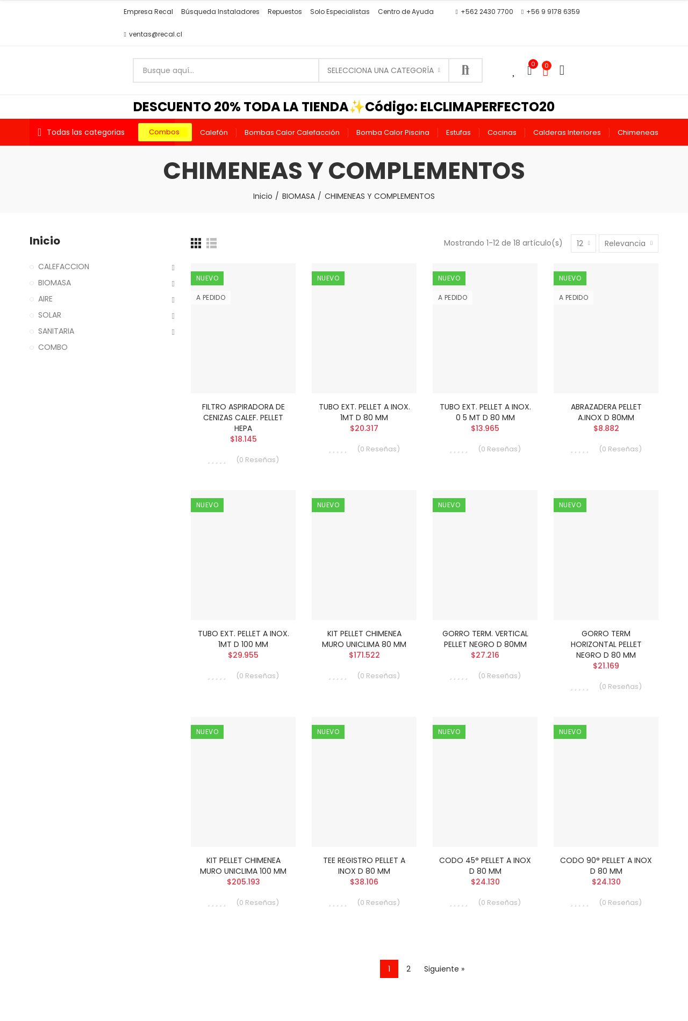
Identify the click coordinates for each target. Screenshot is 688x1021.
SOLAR (49, 315)
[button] (148, 12)
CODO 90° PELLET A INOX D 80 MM (606, 865)
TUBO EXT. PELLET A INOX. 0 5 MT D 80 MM (485, 412)
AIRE (45, 298)
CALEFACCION (63, 266)
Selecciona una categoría (380, 70)
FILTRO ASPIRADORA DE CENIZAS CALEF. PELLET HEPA (243, 417)
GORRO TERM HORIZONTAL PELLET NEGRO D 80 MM (606, 644)
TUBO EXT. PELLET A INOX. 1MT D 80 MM (364, 412)
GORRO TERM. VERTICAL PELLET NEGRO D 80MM (485, 639)
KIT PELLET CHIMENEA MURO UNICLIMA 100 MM (243, 865)
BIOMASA (54, 282)
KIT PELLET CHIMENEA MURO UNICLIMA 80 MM (364, 639)
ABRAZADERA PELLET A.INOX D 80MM (606, 412)
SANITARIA (56, 331)
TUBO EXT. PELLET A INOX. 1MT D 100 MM (243, 639)
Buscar (465, 70)
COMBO (53, 347)
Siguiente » (444, 969)
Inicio (45, 241)
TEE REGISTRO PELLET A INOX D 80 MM (364, 865)
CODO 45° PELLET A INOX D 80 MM (485, 865)
